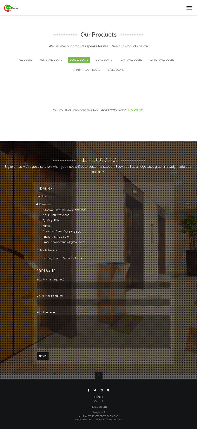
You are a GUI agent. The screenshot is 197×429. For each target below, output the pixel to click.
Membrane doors (51, 59)
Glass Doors (104, 59)
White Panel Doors (162, 59)
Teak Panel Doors (131, 59)
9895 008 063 (135, 109)
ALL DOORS (25, 59)
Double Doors (79, 59)
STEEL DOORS (116, 70)
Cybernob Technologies (107, 419)
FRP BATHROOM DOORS (86, 70)
